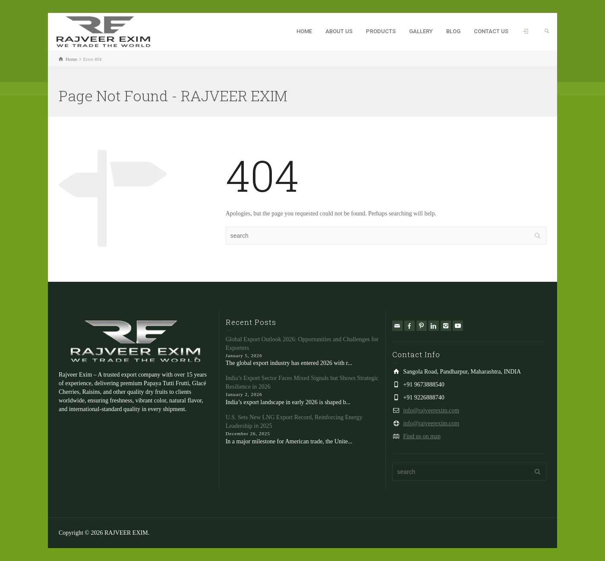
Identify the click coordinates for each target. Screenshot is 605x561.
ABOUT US (339, 31)
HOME (304, 31)
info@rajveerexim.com (431, 410)
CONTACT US (491, 31)
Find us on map (422, 436)
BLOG (453, 31)
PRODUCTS (381, 31)
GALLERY (421, 31)
